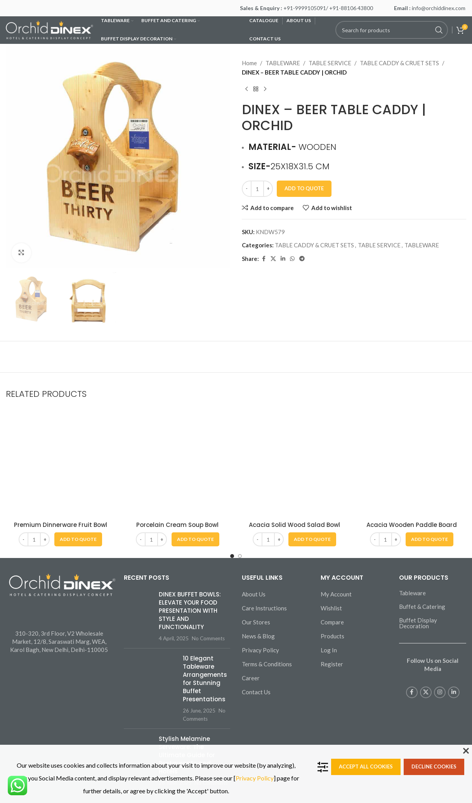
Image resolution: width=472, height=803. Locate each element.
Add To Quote (304, 188)
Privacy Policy (255, 778)
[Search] (391, 30)
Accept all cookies (366, 766)
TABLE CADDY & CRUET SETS (399, 62)
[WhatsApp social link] (292, 259)
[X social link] (273, 259)
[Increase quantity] (268, 189)
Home (249, 62)
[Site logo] (49, 29)
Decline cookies (433, 766)
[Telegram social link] (302, 259)
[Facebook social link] (263, 259)
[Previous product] (246, 89)
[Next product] (265, 89)
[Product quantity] (257, 189)
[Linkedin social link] (283, 259)
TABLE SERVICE (330, 62)
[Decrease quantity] (247, 189)
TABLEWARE (283, 62)
